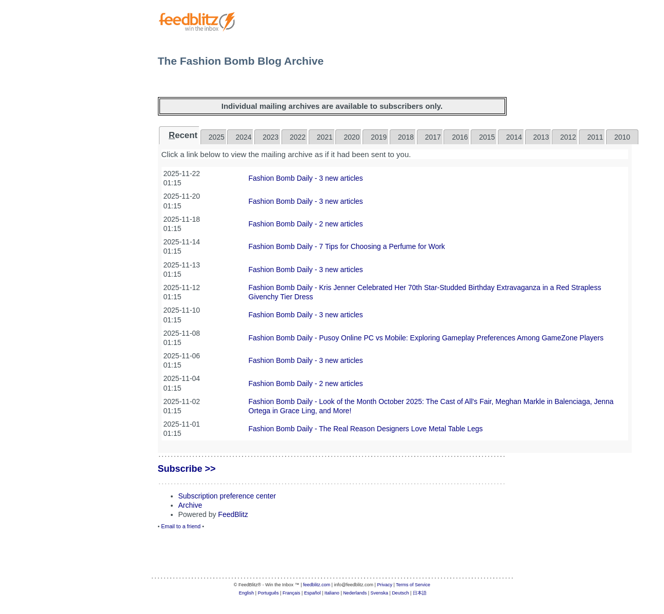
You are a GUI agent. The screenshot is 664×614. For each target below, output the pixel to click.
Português (268, 593)
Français (291, 593)
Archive (190, 505)
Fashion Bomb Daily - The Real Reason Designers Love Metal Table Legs (366, 429)
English (246, 593)
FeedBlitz (233, 514)
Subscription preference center (227, 496)
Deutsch (400, 593)
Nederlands (355, 593)
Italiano (332, 593)
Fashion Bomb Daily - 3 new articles (306, 178)
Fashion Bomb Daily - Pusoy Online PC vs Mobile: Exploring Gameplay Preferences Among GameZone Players (426, 338)
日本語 (420, 593)
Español (312, 593)
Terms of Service (413, 584)
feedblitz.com (316, 584)
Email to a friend (180, 526)
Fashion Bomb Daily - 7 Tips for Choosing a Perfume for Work (347, 246)
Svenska (380, 593)
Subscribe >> (187, 469)
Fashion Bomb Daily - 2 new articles (306, 224)
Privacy (384, 584)
